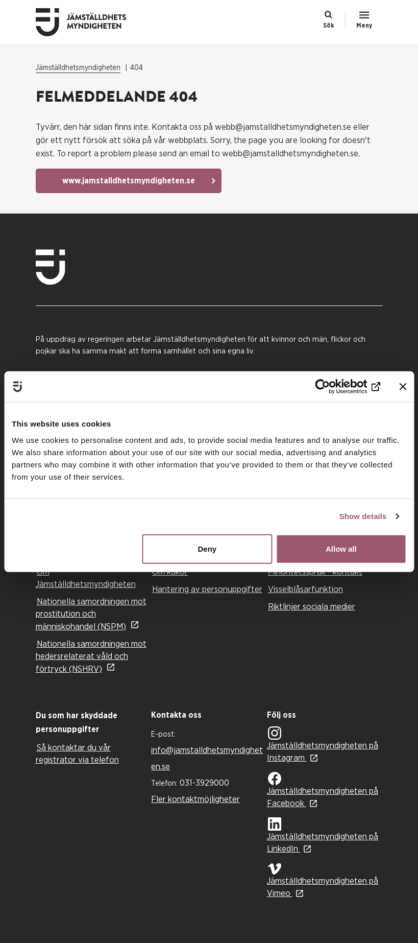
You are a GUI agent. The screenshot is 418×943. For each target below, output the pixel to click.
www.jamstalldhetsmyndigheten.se (128, 181)
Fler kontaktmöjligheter (195, 799)
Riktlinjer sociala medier (311, 606)
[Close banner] (402, 386)
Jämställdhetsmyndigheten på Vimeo (322, 880)
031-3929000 (204, 783)
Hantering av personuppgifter (207, 589)
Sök (328, 25)
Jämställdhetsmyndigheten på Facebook (322, 789)
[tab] (91, 723)
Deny (207, 548)
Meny (364, 25)
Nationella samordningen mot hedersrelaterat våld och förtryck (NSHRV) (91, 656)
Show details (363, 516)
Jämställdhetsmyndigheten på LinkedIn (322, 835)
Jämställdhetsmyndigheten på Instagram (322, 744)
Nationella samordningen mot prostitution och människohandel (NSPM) (91, 614)
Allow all (341, 548)
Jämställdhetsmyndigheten (78, 68)
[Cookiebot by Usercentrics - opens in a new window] (335, 386)
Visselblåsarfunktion (305, 589)
